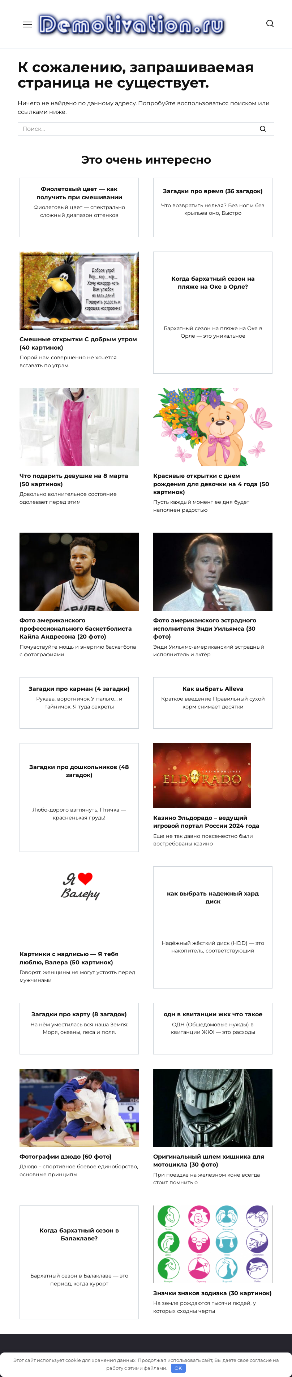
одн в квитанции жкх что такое (213, 1013)
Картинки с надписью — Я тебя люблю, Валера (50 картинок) (69, 957)
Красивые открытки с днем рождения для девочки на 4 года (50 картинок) (211, 483)
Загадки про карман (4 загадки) (79, 688)
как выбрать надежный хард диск (213, 897)
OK (178, 1368)
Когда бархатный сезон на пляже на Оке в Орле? (213, 282)
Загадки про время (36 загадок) (213, 191)
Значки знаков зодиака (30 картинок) (212, 1292)
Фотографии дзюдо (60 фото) (66, 1156)
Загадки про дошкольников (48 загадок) (79, 770)
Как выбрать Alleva (213, 688)
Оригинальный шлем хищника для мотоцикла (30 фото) (208, 1160)
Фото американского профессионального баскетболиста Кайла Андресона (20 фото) (76, 628)
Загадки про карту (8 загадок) (79, 1013)
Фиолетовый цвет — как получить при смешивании (79, 193)
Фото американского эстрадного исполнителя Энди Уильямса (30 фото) (204, 628)
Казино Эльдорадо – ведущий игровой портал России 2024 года (206, 821)
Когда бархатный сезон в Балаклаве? (79, 1233)
